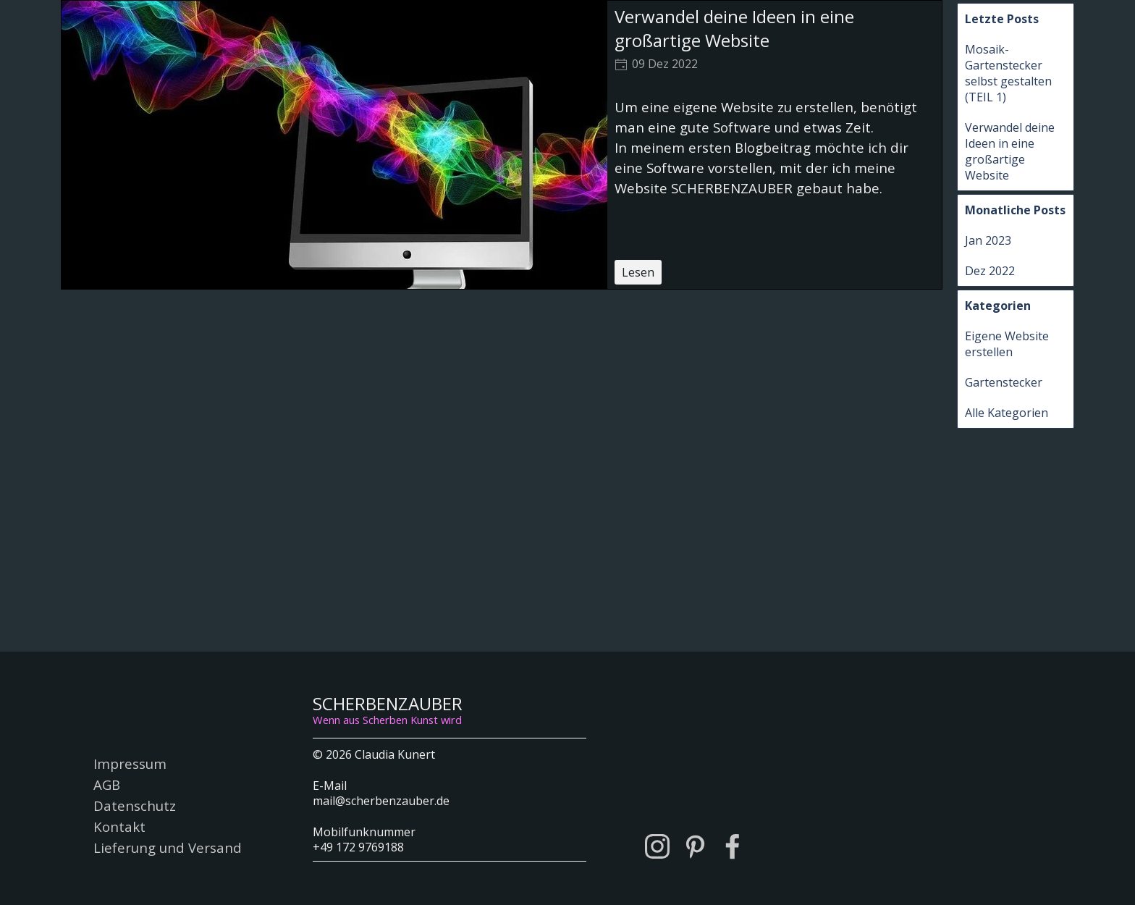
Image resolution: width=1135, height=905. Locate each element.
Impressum (129, 763)
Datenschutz (134, 805)
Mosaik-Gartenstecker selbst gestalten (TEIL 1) (1008, 73)
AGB (106, 784)
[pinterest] (695, 846)
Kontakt (119, 826)
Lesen (638, 272)
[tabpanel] (449, 800)
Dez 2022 (990, 271)
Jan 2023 (988, 240)
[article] (501, 145)
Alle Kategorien (1006, 413)
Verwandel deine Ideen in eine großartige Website (734, 28)
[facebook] (732, 846)
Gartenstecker (1003, 382)
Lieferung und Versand (167, 847)
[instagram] (657, 846)
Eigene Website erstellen (1007, 344)
